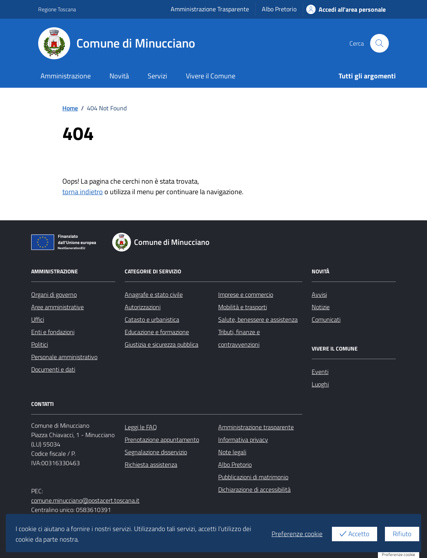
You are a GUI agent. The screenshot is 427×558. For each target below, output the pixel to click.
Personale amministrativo (64, 356)
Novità (119, 76)
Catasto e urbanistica (152, 319)
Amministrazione (66, 76)
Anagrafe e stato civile (154, 294)
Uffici (37, 319)
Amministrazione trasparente (256, 427)
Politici (39, 344)
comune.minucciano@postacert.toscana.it (85, 500)
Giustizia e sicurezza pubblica (161, 344)
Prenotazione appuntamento (162, 439)
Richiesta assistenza (151, 464)
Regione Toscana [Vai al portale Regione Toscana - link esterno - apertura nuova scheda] (57, 9)
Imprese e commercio (245, 294)
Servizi (157, 76)
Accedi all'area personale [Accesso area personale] (346, 9)
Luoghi (320, 384)
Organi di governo (54, 294)
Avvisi (319, 294)
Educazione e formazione (157, 332)
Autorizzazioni (143, 307)
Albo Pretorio (279, 9)
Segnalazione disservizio (156, 452)
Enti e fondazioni (52, 332)
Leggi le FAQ (141, 427)
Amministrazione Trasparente (210, 9)
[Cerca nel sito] (379, 43)
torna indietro (82, 191)
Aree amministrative (57, 307)
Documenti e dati (53, 369)
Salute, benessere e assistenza (258, 319)
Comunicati (326, 319)
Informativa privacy (243, 439)
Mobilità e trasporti (242, 307)
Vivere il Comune (210, 76)
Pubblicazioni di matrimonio (253, 477)
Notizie (321, 307)
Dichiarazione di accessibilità (254, 489)
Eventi (320, 371)
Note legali (232, 452)
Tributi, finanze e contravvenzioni (239, 338)
